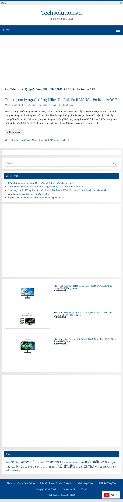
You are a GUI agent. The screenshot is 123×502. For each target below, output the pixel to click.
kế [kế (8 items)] (61, 462)
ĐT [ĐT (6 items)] (114, 467)
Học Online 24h (69, 489)
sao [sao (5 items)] (41, 467)
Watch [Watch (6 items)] (109, 467)
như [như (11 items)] (7, 466)
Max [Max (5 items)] (70, 462)
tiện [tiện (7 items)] (76, 467)
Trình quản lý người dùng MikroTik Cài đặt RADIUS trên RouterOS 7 (61, 100)
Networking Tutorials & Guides (21, 483)
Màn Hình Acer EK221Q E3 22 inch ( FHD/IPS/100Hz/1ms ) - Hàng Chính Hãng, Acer (84, 287)
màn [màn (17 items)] (88, 461)
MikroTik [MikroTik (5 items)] (76, 462)
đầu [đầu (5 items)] (13, 470)
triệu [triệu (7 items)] (81, 467)
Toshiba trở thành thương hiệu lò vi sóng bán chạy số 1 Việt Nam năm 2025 (45, 186)
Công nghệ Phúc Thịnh (46, 489)
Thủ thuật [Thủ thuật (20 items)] (64, 466)
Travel (84, 489)
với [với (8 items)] (105, 466)
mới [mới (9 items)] (102, 462)
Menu (3, 3)
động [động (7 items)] (17, 470)
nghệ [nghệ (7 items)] (113, 462)
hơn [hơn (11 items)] (46, 462)
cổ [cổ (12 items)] (12, 462)
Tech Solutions (31, 105)
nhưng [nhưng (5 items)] (13, 467)
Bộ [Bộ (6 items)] (8, 462)
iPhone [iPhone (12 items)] (55, 462)
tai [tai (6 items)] (47, 467)
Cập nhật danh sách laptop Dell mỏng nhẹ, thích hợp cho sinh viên (41, 183)
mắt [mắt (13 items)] (96, 462)
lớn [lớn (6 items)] (67, 462)
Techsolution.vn (61, 13)
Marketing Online (85, 483)
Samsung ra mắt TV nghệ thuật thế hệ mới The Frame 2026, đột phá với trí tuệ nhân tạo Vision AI (57, 190)
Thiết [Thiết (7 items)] (51, 467)
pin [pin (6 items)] (26, 467)
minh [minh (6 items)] (82, 462)
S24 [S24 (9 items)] (37, 466)
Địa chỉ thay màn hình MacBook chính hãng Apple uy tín (36, 197)
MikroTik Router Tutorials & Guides (56, 483)
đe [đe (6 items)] (6, 470)
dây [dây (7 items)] (16, 462)
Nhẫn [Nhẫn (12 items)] (20, 466)
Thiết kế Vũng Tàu (107, 483)
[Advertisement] (61, 59)
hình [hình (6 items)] (41, 462)
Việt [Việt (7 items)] (97, 467)
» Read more (13, 132)
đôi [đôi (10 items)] (9, 470)
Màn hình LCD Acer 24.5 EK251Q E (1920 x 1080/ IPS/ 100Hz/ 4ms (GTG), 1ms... (85, 340)
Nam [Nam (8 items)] (107, 462)
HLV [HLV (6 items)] (37, 462)
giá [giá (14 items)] (31, 462)
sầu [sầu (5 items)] (44, 467)
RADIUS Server (66, 105)
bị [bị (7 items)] (6, 462)
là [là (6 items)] (64, 462)
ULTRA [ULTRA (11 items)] (89, 466)
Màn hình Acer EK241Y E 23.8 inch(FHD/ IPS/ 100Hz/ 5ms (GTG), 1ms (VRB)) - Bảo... (83, 313)
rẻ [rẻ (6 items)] (33, 467)
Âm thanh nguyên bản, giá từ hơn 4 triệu (28, 193)
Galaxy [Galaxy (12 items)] (24, 462)
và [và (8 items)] (101, 466)
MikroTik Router (50, 105)
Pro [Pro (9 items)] (30, 466)
